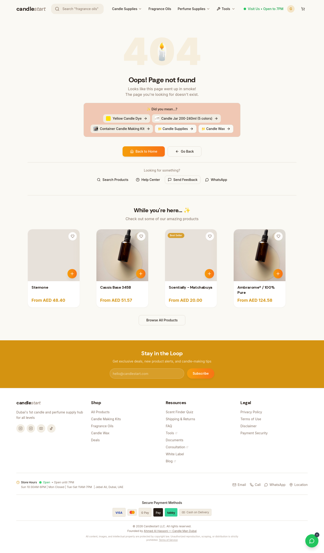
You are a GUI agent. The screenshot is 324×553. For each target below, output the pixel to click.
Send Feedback (183, 180)
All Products (100, 412)
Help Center (148, 180)
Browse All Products (162, 320)
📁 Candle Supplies (176, 129)
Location (298, 485)
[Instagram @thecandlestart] (31, 428)
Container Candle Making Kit (121, 128)
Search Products (112, 180)
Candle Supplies (124, 9)
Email (239, 485)
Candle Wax (100, 433)
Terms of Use (250, 419)
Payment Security (254, 433)
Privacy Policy (251, 412)
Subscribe (201, 373)
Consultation (177, 447)
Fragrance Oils (159, 9)
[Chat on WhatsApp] (311, 540)
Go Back (184, 151)
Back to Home (143, 151)
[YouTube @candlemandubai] (41, 428)
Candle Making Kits (106, 419)
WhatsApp (216, 180)
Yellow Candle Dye (126, 118)
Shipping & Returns (180, 419)
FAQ (169, 426)
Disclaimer (248, 426)
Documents (174, 440)
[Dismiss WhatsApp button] (317, 534)
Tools (226, 9)
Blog (171, 461)
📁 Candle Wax (216, 129)
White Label (175, 454)
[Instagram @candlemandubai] (20, 428)
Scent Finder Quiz (179, 412)
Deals (95, 440)
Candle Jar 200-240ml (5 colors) (186, 118)
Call (255, 485)
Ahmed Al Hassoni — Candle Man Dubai (170, 531)
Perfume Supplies (191, 9)
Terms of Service (168, 540)
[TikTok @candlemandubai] (51, 428)
